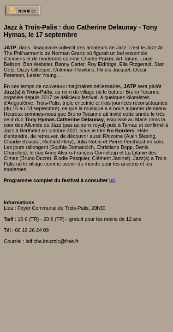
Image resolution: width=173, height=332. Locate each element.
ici (112, 180)
